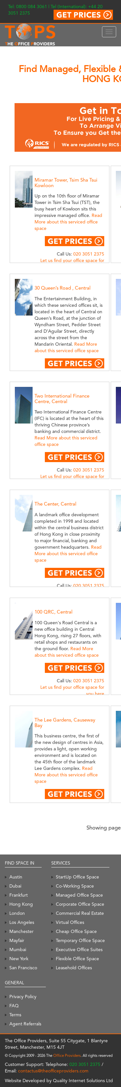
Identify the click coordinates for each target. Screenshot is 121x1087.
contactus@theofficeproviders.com (53, 1070)
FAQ (14, 1005)
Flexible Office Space (77, 958)
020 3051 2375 (88, 254)
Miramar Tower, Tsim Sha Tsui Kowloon (66, 182)
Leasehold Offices (74, 967)
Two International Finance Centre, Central (62, 398)
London (17, 913)
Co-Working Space (75, 886)
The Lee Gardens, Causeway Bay (65, 722)
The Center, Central (55, 504)
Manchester (21, 931)
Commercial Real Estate (80, 913)
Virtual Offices (70, 922)
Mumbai (17, 949)
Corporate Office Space (80, 904)
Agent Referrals (25, 1023)
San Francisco (23, 967)
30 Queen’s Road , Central (63, 288)
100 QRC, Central (54, 612)
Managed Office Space (79, 895)
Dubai (15, 886)
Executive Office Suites (79, 949)
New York (18, 958)
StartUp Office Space (77, 876)
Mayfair (16, 940)
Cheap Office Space (76, 931)
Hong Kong (21, 904)
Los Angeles (21, 922)
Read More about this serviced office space (68, 222)
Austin (15, 876)
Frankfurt (18, 895)
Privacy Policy (22, 996)
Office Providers (67, 1055)
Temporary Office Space (80, 940)
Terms (15, 1014)
